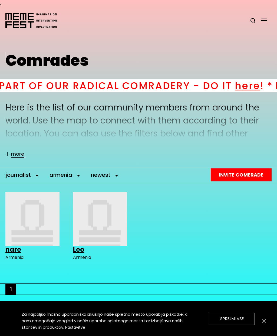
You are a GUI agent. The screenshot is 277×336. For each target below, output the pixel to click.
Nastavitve (75, 327)
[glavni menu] (264, 20)
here (253, 86)
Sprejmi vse (232, 318)
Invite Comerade (241, 174)
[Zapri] (264, 320)
